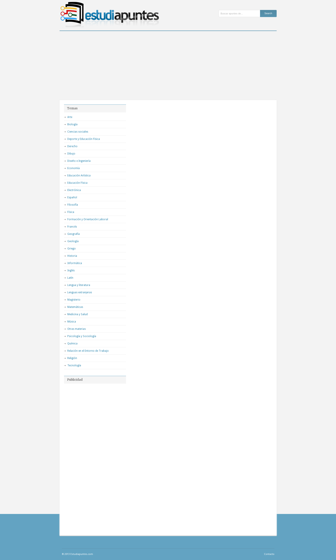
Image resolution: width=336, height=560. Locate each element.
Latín (70, 277)
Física (70, 212)
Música (71, 321)
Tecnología (74, 365)
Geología (73, 241)
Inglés (71, 270)
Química (72, 343)
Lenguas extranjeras (79, 292)
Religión (72, 358)
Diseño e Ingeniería (79, 160)
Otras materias (76, 328)
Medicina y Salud (77, 314)
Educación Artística (79, 175)
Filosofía (72, 204)
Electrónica (74, 190)
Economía (73, 168)
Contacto (269, 554)
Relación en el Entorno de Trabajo (88, 350)
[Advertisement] (168, 64)
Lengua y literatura (78, 285)
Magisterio (73, 299)
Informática (74, 263)
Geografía (73, 234)
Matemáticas (75, 307)
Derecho (72, 146)
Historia (72, 255)
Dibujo (71, 153)
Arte (69, 117)
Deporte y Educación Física (83, 139)
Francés (72, 226)
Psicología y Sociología (81, 336)
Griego (71, 248)
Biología (72, 124)
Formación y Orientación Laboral (87, 219)
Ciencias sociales (77, 131)
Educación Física (77, 182)
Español (72, 197)
